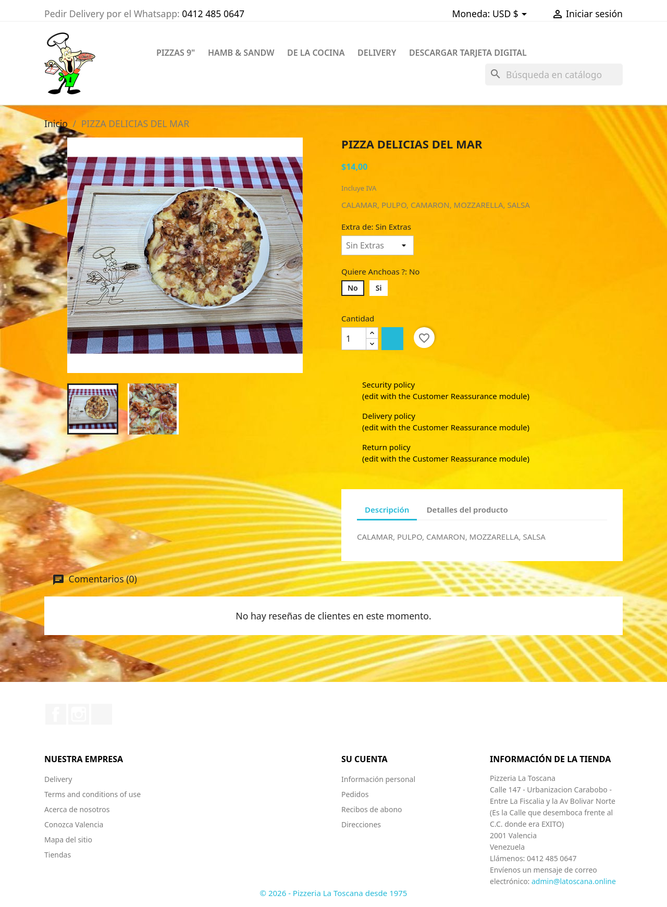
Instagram (78, 714)
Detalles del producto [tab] (467, 509)
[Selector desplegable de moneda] (511, 14)
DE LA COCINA (316, 52)
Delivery (58, 779)
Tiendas (57, 855)
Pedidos (354, 794)
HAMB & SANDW (241, 52)
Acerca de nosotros (76, 809)
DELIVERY (376, 52)
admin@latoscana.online (574, 881)
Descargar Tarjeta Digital (468, 52)
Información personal (378, 779)
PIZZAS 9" (175, 52)
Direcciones (361, 824)
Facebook (55, 714)
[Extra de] (377, 245)
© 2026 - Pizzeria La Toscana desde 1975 (333, 893)
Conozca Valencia (73, 824)
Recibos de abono (371, 809)
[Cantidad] (353, 338)
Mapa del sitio (68, 839)
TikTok (101, 714)
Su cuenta (364, 759)
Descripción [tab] (387, 509)
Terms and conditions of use (92, 794)
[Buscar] (554, 74)
